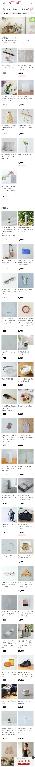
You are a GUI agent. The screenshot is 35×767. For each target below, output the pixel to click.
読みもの (17, 5)
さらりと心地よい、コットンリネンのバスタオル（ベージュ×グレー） (25, 497)
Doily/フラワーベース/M (25, 155)
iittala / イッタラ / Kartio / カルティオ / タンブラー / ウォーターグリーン (8, 321)
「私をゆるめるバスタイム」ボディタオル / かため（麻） (8, 497)
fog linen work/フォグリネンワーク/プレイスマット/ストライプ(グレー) (25, 67)
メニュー (31, 4)
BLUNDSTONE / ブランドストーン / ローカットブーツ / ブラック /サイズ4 (25, 674)
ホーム (3, 5)
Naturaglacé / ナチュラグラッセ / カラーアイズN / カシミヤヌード (25, 614)
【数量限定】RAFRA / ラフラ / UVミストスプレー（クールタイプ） (26, 230)
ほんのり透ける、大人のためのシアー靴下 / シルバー (8, 614)
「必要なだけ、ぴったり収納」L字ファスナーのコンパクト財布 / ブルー (25, 263)
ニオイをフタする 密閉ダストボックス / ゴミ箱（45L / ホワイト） (8, 468)
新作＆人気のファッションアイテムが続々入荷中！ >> (15, 13)
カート (24, 5)
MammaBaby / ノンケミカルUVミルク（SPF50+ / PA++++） (25, 730)
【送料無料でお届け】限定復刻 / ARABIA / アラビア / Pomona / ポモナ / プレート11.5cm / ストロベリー (25, 323)
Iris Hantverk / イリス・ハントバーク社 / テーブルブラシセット (25, 585)
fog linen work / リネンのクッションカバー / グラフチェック (8, 157)
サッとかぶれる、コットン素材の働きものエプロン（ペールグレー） (25, 437)
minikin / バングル (7, 556)
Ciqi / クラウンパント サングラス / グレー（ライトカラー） (8, 292)
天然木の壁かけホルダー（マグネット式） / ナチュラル (25, 128)
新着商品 (10, 5)
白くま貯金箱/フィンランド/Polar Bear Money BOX (8, 128)
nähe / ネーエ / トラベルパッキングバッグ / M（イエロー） (8, 674)
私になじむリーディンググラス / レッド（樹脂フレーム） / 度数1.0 (8, 585)
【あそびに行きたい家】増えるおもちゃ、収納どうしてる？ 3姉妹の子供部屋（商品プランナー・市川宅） (17, 41)
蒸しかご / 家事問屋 (7, 379)
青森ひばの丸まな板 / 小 (25, 406)
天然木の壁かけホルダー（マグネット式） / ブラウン (8, 67)
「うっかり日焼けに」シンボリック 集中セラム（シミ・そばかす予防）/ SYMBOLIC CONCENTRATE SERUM (8, 232)
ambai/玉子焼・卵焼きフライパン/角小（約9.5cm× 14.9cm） (8, 408)
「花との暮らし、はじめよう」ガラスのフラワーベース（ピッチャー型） (9, 99)
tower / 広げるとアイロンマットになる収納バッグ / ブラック (26, 526)
